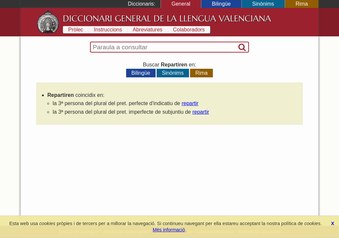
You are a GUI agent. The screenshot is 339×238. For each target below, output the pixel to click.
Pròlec (75, 29)
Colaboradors (189, 29)
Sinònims (263, 4)
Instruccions (108, 29)
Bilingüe (221, 4)
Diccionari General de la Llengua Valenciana (167, 18)
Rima (302, 4)
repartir (190, 103)
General (180, 4)
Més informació (169, 229)
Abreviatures (148, 29)
